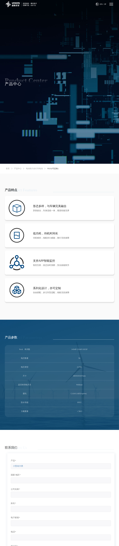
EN (101, 4)
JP (105, 4)
